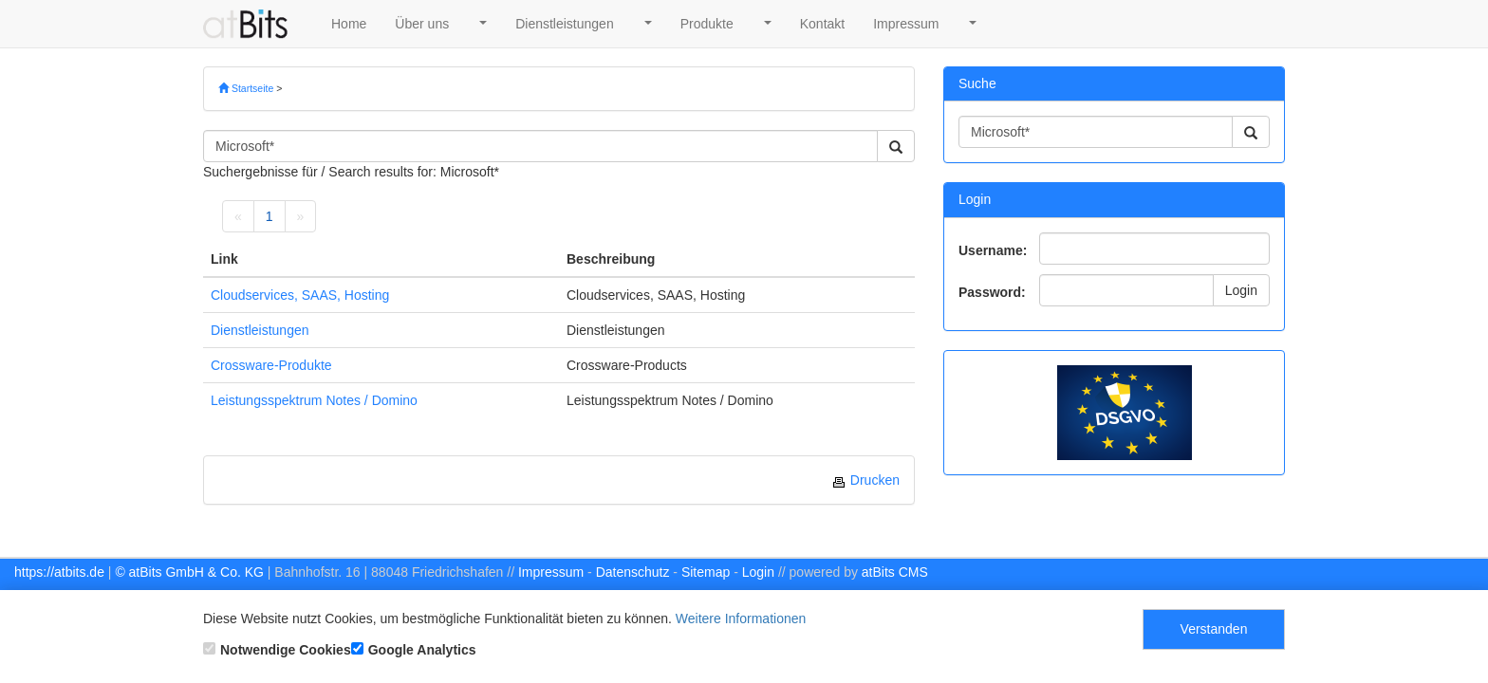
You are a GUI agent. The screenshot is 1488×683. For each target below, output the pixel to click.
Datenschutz (633, 572)
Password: (992, 292)
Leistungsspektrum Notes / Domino (314, 400)
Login (1241, 290)
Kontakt (822, 23)
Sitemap (705, 572)
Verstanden (1214, 629)
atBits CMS (895, 572)
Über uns (422, 23)
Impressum (906, 23)
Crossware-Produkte (271, 365)
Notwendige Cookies (277, 649)
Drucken (865, 480)
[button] (482, 23)
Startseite (245, 88)
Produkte (707, 23)
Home (348, 23)
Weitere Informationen (741, 618)
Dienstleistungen (564, 23)
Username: (992, 250)
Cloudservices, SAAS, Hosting (300, 295)
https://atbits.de (59, 572)
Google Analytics (413, 649)
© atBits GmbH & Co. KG (189, 572)
